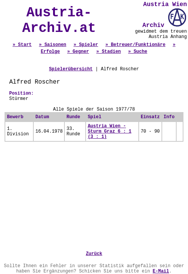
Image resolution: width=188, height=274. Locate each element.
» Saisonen (52, 45)
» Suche (137, 51)
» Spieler (86, 45)
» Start (22, 45)
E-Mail (161, 271)
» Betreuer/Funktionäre (135, 45)
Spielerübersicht (70, 69)
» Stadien (108, 51)
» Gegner (78, 51)
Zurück (94, 254)
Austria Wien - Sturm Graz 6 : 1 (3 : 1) (109, 131)
